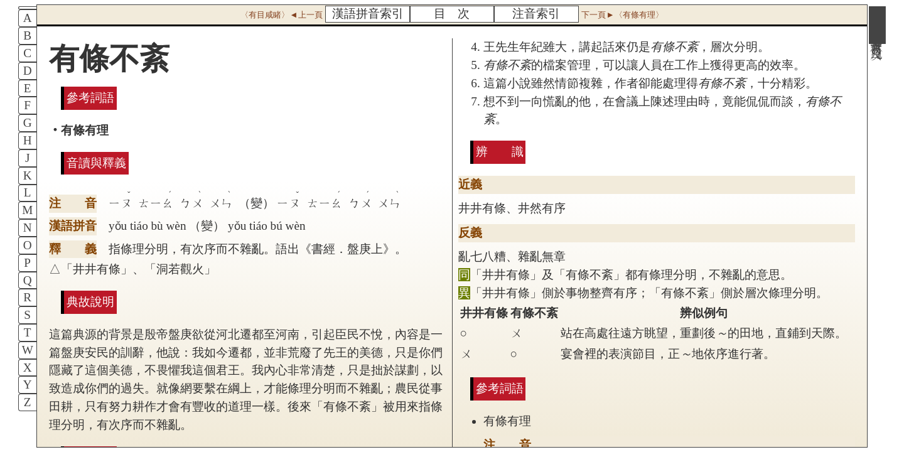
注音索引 (536, 13)
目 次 (452, 13)
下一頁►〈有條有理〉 (622, 14)
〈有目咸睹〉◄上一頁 (281, 14)
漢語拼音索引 (368, 13)
